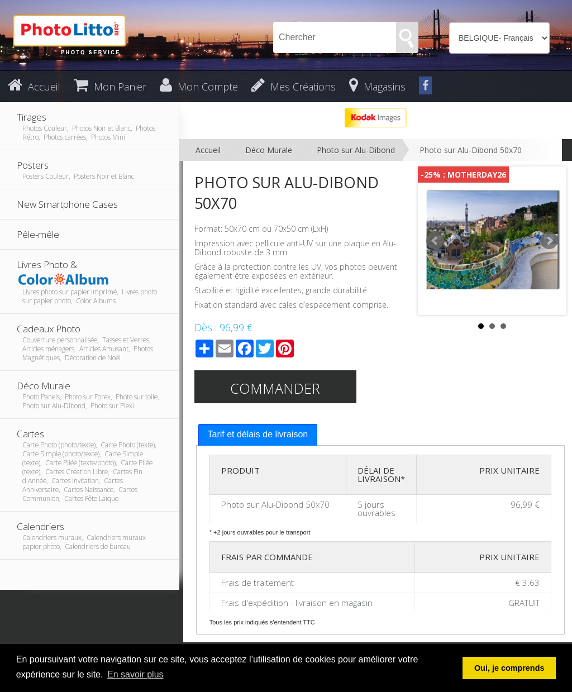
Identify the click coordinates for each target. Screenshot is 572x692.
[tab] (258, 435)
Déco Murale (268, 150)
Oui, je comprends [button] (509, 668)
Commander (275, 388)
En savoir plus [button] (135, 674)
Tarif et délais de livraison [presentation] (258, 434)
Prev (435, 241)
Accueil (208, 150)
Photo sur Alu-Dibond (356, 150)
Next (549, 241)
